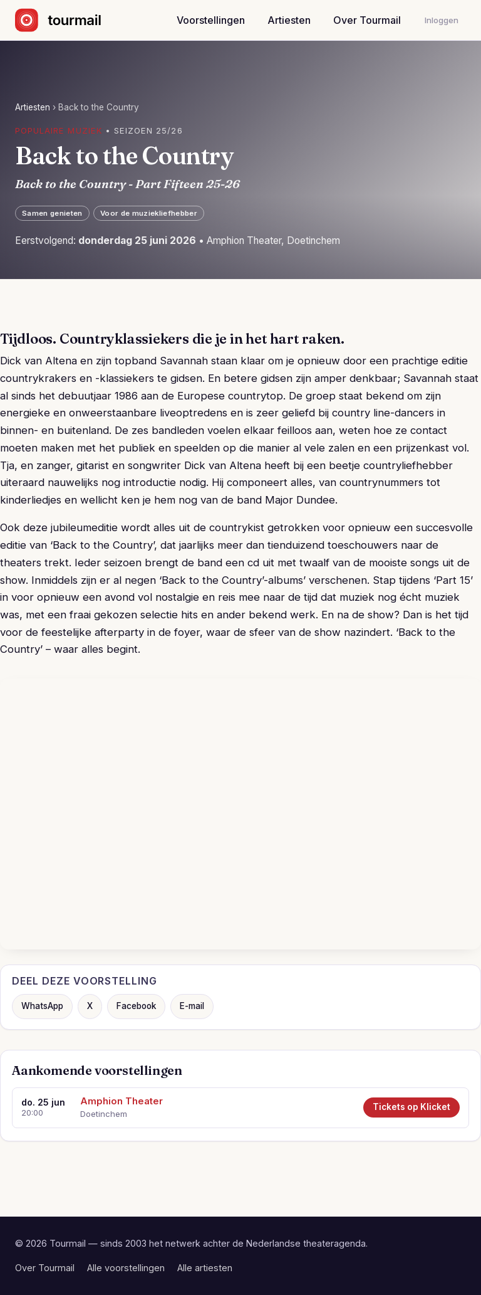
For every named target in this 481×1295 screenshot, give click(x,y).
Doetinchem (103, 1114)
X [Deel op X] (90, 1006)
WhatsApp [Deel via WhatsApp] (42, 1006)
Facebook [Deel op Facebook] (136, 1006)
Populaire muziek (58, 130)
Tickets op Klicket (411, 1107)
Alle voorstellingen (126, 1267)
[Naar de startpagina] (69, 20)
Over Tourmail (367, 20)
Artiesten (289, 20)
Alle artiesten (204, 1267)
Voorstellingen (211, 20)
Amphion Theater (121, 1101)
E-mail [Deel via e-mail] (192, 1006)
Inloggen (441, 20)
